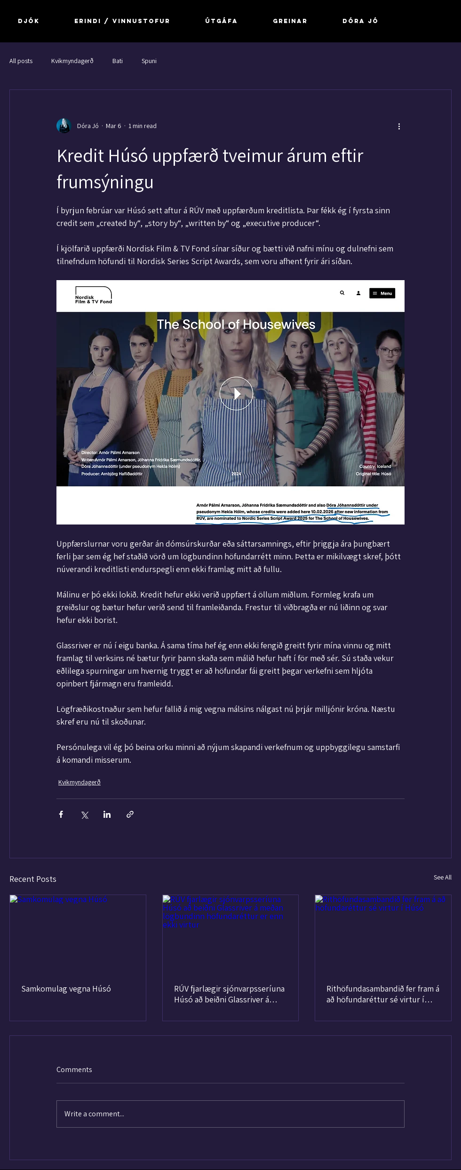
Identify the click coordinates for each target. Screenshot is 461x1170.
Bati (117, 60)
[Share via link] (130, 814)
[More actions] (399, 125)
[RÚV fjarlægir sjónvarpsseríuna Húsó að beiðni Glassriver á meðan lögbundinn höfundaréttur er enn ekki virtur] (231, 933)
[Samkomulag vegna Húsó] (78, 933)
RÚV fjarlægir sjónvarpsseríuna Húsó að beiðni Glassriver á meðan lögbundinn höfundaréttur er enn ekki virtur (229, 994)
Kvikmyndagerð (72, 60)
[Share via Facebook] (60, 814)
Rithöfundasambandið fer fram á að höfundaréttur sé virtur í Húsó (382, 994)
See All (443, 877)
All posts (20, 60)
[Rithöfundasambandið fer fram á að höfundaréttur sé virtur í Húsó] (383, 933)
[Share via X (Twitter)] (83, 814)
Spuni (149, 60)
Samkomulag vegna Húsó (66, 988)
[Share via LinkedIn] (107, 814)
